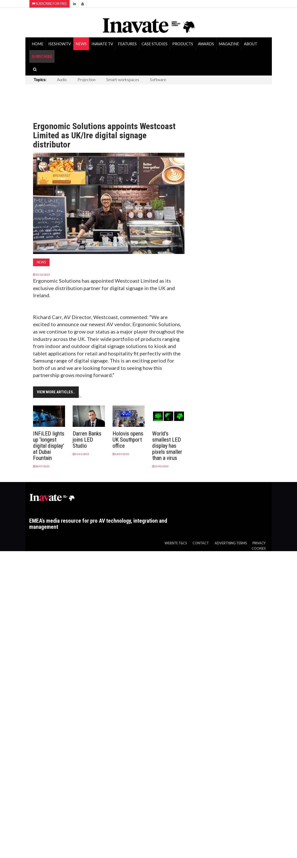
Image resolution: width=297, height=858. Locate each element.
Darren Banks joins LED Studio (87, 439)
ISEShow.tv (59, 43)
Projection (86, 79)
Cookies (258, 548)
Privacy (259, 543)
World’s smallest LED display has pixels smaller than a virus (167, 445)
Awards (206, 43)
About (250, 43)
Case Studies (154, 43)
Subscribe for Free (49, 4)
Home (37, 43)
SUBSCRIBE (42, 56)
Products (182, 43)
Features (127, 43)
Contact (201, 543)
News (81, 43)
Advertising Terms (231, 543)
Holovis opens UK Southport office (128, 439)
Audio (62, 79)
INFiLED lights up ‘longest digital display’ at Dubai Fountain (48, 445)
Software (158, 79)
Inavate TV (102, 43)
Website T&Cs (176, 543)
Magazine (229, 43)
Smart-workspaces (122, 79)
